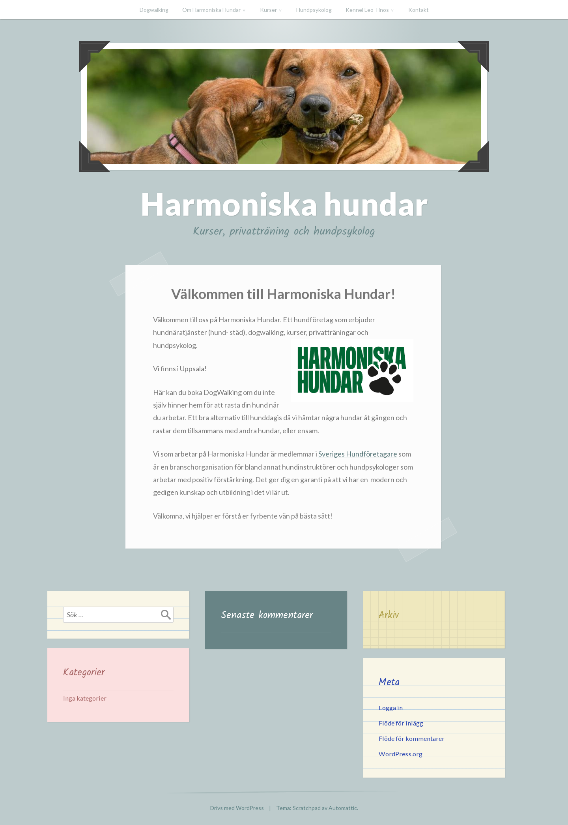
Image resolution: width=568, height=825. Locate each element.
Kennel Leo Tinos (367, 9)
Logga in (391, 707)
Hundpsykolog (314, 9)
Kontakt (418, 9)
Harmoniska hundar (284, 203)
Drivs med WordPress (237, 807)
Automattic (343, 807)
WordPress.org (400, 753)
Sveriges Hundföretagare (357, 453)
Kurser (268, 9)
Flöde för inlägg (401, 723)
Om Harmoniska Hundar (211, 9)
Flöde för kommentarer (412, 738)
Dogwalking (154, 9)
